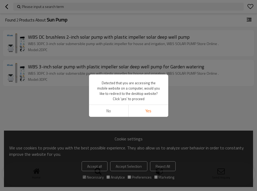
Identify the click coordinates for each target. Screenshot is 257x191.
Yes (148, 111)
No (108, 111)
